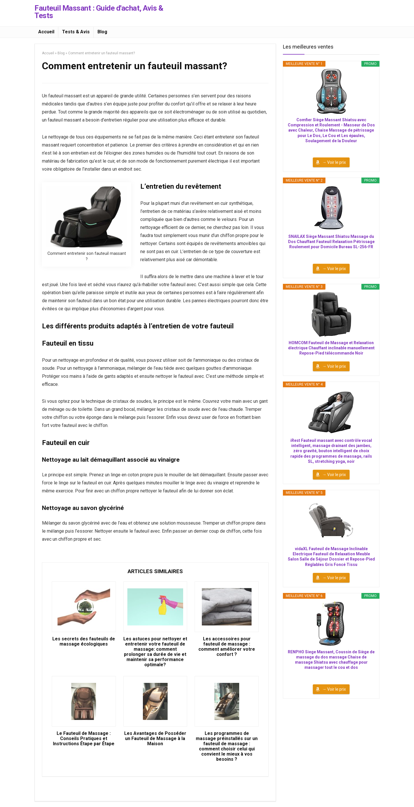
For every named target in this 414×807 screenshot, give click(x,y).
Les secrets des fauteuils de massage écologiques (83, 641)
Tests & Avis (76, 31)
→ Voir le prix (334, 162)
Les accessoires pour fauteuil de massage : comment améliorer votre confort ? (226, 646)
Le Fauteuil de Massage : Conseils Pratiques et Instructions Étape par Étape (83, 738)
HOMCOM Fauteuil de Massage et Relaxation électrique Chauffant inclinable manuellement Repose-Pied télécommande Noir (331, 347)
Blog (102, 31)
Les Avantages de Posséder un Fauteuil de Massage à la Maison (155, 738)
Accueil (46, 31)
